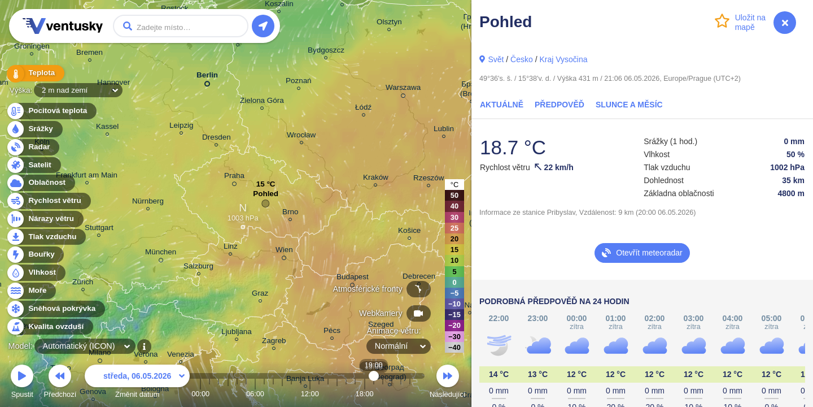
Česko (521, 59)
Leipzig (181, 127)
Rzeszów (428, 179)
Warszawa (403, 89)
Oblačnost (40, 183)
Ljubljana (236, 333)
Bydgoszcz (326, 52)
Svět (496, 59)
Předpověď (559, 104)
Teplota (35, 73)
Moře (31, 291)
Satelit (33, 165)
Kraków (375, 179)
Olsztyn (389, 23)
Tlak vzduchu (46, 237)
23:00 (410, 393)
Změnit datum (137, 383)
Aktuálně (501, 104)
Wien (284, 251)
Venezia (180, 356)
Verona (146, 356)
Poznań (299, 82)
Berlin (207, 77)
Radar (32, 147)
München (160, 254)
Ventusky (61, 26)
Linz (231, 248)
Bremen (89, 54)
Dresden (216, 139)
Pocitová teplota (51, 111)
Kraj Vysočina (563, 59)
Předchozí (60, 383)
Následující (447, 383)
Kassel (107, 128)
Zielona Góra (262, 102)
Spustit (22, 383)
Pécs (332, 332)
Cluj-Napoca (470, 307)
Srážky (34, 129)
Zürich (82, 283)
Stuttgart (99, 229)
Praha (234, 177)
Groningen (32, 48)
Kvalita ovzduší (49, 327)
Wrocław (301, 136)
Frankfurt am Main (86, 177)
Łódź (363, 109)
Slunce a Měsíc (629, 104)
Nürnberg (148, 203)
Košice (409, 232)
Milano (100, 354)
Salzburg (198, 268)
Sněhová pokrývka (55, 309)
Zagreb (274, 342)
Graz (260, 295)
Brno (290, 213)
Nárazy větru (44, 219)
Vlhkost (35, 273)
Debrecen (419, 278)
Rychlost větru (48, 201)
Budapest (352, 278)
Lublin (444, 130)
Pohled (265, 196)
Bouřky (35, 254)
